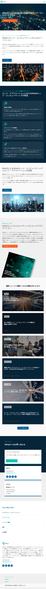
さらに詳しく (7, 60)
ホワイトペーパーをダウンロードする (11, 375)
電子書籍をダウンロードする (10, 20)
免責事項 (7, 581)
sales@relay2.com (10, 473)
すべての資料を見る (23, 428)
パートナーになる (12, 460)
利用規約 (7, 579)
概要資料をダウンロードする (9, 398)
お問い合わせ (7, 190)
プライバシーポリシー (9, 577)
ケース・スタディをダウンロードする (11, 353)
